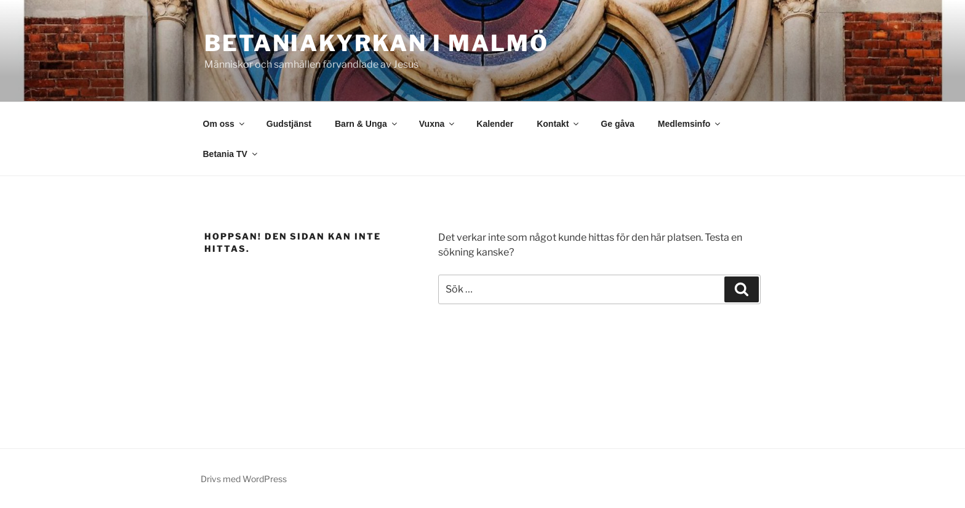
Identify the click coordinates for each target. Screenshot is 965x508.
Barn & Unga (367, 124)
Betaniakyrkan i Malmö (376, 43)
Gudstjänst (288, 124)
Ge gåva (617, 124)
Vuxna (438, 124)
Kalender (494, 124)
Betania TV (231, 154)
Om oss (224, 124)
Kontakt (558, 124)
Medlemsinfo (690, 124)
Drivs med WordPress (244, 479)
